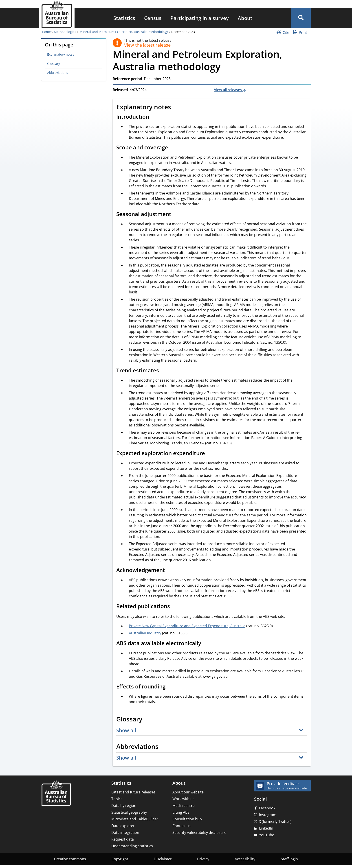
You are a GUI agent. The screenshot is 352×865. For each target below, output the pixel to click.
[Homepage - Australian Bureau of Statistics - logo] (57, 14)
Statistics (124, 18)
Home (46, 32)
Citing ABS (180, 812)
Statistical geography (129, 812)
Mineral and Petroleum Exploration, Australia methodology (123, 32)
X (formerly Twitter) (275, 821)
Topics (116, 798)
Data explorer (123, 825)
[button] (301, 18)
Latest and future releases (133, 792)
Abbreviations (57, 72)
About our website (188, 792)
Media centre (183, 805)
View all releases (228, 89)
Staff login (289, 858)
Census (152, 18)
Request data (122, 839)
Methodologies (65, 32)
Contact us (181, 825)
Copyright (120, 858)
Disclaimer (163, 858)
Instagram (267, 814)
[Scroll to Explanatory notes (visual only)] (176, 107)
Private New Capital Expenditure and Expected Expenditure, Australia (187, 625)
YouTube (266, 834)
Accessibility (245, 858)
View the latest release (147, 45)
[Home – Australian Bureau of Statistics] (56, 793)
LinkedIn (266, 828)
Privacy (203, 858)
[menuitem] (124, 18)
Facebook (267, 808)
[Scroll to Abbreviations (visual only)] (163, 747)
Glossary (53, 63)
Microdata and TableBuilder (134, 819)
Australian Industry (145, 633)
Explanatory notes (60, 54)
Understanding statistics (132, 845)
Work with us (183, 798)
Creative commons (70, 858)
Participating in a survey (199, 18)
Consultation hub (187, 819)
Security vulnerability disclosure (199, 832)
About (245, 18)
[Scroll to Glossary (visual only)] (147, 719)
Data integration (125, 832)
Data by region (123, 805)
